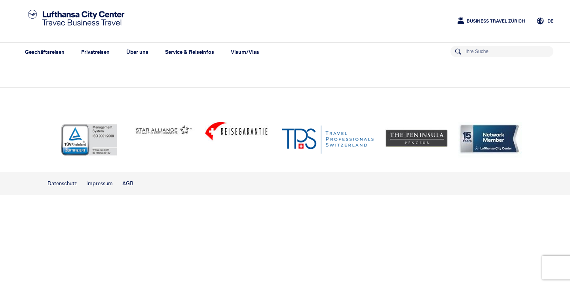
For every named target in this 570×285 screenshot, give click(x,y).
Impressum (99, 183)
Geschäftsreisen (45, 52)
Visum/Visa (245, 52)
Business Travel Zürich (496, 21)
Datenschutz (62, 183)
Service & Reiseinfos (189, 52)
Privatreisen (95, 52)
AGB (127, 183)
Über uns (137, 52)
